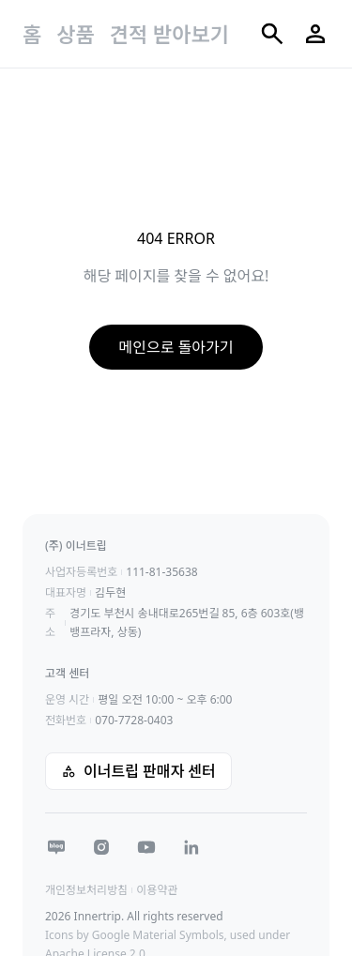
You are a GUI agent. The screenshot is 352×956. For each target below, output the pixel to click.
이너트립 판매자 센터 (138, 771)
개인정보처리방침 (86, 890)
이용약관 (156, 890)
